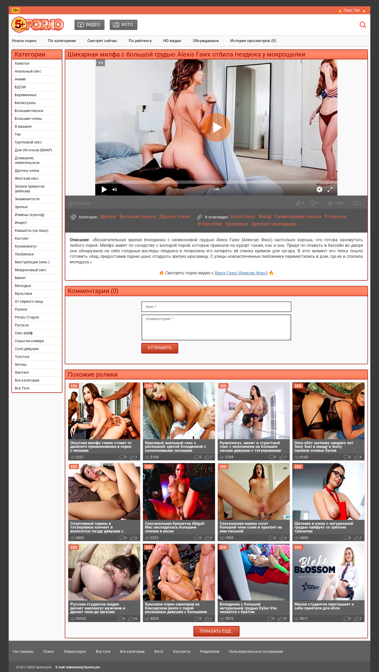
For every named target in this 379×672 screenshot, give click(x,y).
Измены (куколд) (29, 215)
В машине (23, 126)
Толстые (22, 357)
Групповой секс (28, 142)
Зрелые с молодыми (273, 224)
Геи (18, 134)
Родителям (209, 651)
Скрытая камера (29, 341)
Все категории (27, 380)
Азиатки (22, 63)
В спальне (336, 216)
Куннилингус (26, 246)
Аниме (20, 79)
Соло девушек (27, 349)
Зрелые (21, 207)
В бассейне (210, 224)
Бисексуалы (25, 103)
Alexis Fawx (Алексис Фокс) (241, 272)
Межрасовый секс (30, 270)
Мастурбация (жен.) (32, 262)
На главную (23, 651)
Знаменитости (27, 199)
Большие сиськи (29, 111)
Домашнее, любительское (27, 160)
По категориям (62, 40)
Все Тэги (22, 388)
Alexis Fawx (242, 216)
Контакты (182, 651)
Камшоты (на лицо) (31, 230)
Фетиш (20, 364)
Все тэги (103, 651)
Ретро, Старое (27, 317)
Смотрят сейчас (102, 40)
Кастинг (22, 238)
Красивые (237, 224)
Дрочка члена (27, 170)
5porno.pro (44, 667)
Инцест (21, 222)
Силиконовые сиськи (298, 216)
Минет (20, 278)
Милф (264, 216)
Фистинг (22, 372)
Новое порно (24, 40)
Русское (22, 325)
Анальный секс (28, 71)
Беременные (25, 95)
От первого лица (29, 301)
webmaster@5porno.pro (83, 667)
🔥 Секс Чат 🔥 (352, 10)
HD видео (172, 40)
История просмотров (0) (253, 40)
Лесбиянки (24, 254)
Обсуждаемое (206, 40)
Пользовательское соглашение (256, 651)
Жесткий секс (26, 178)
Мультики (23, 293)
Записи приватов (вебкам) (29, 188)
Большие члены (28, 118)
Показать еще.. (216, 631)
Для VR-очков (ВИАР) (33, 150)
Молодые (23, 286)
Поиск (48, 651)
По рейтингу (140, 40)
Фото (158, 651)
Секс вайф (24, 333)
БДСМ (20, 87)
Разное (21, 309)
